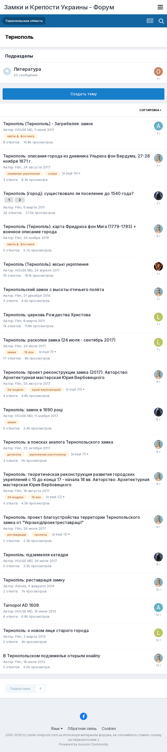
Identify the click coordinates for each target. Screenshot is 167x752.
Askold (20, 586)
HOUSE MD (23, 130)
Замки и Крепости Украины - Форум (59, 7)
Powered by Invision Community (83, 744)
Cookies (109, 728)
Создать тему (83, 94)
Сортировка (150, 110)
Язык (57, 728)
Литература (27, 69)
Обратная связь (82, 728)
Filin (18, 167)
